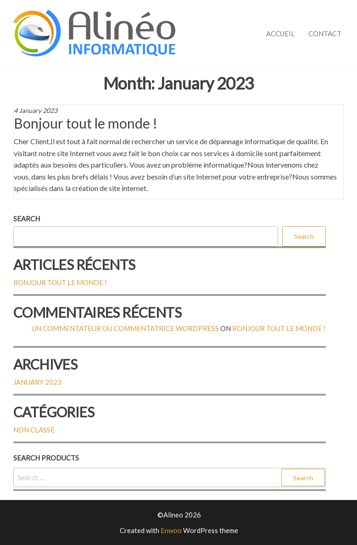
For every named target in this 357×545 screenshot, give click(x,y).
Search (26, 218)
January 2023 (37, 382)
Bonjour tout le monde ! (85, 123)
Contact (324, 33)
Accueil (280, 33)
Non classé (34, 430)
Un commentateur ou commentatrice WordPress (125, 328)
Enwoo (171, 530)
